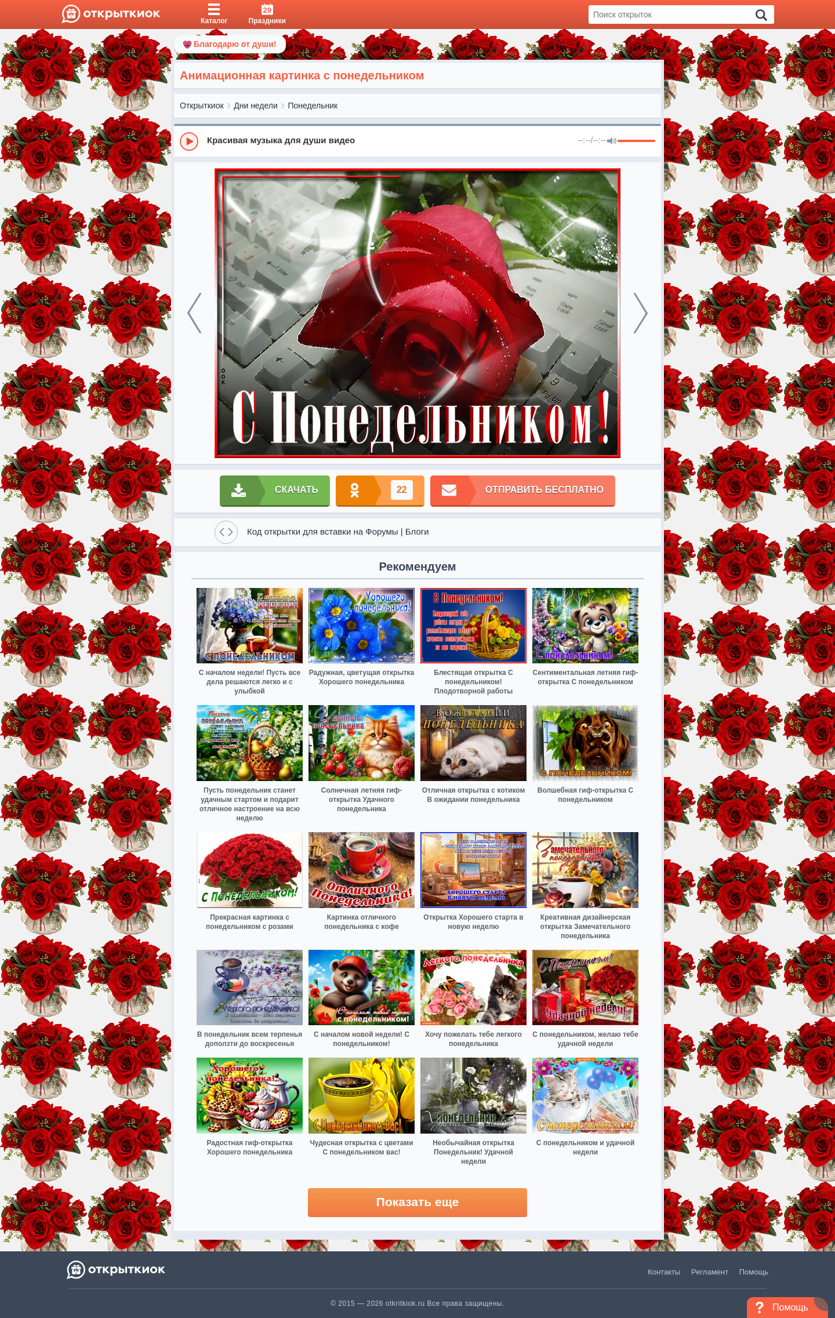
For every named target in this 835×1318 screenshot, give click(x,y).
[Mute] (612, 141)
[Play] (189, 141)
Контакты (664, 1272)
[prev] (194, 313)
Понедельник (313, 105)
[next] (640, 313)
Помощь (753, 1272)
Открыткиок (202, 105)
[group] (417, 141)
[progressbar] (636, 141)
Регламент (709, 1272)
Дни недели (256, 105)
